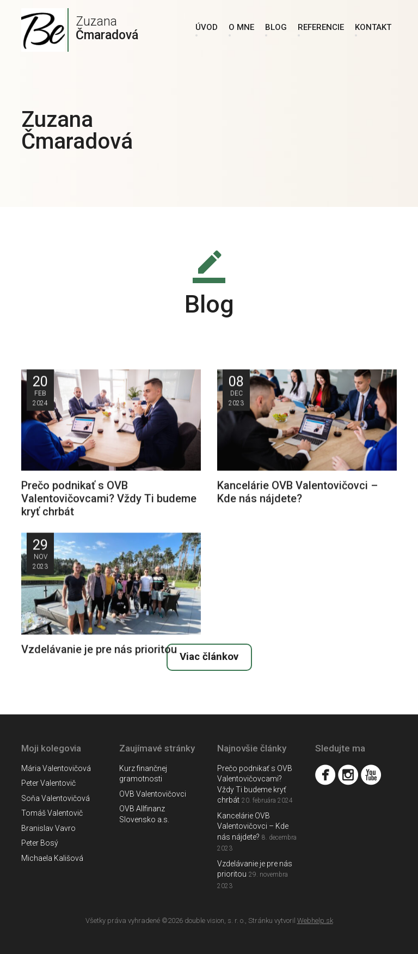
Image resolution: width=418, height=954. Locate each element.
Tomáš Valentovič (52, 813)
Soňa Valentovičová (55, 798)
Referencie (321, 27)
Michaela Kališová (52, 858)
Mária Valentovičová (56, 768)
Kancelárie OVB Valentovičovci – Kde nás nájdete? (252, 826)
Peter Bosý (39, 843)
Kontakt (373, 27)
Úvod (206, 27)
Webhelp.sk (315, 920)
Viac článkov (209, 657)
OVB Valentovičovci (152, 794)
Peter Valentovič (48, 783)
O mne (241, 27)
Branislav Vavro (48, 828)
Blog (276, 27)
